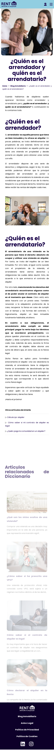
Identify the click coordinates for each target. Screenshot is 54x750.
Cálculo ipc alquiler (15, 417)
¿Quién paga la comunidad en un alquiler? (26, 431)
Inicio (4, 86)
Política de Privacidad (27, 729)
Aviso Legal (27, 723)
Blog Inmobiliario (18, 86)
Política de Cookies (27, 736)
